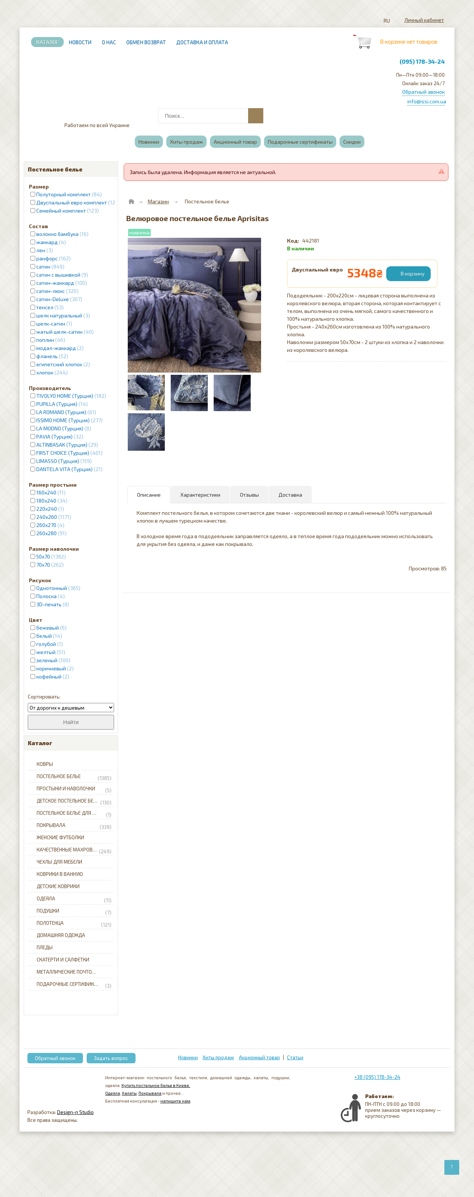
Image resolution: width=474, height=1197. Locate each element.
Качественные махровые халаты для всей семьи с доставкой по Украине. (76, 850)
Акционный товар (235, 142)
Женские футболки (60, 837)
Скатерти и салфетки (63, 960)
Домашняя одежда (61, 935)
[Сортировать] (71, 707)
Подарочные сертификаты (300, 142)
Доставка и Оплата (202, 42)
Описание (149, 494)
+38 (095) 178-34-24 (377, 1077)
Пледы (45, 947)
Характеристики (200, 494)
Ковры (45, 764)
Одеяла (74, 898)
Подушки (74, 911)
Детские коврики (58, 886)
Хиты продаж (186, 142)
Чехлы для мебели (59, 862)
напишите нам (175, 1100)
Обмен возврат (146, 42)
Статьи (295, 1057)
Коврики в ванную (60, 874)
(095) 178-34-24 (422, 61)
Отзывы (249, 494)
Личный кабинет (424, 20)
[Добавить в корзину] (409, 273)
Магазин (158, 201)
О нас (109, 42)
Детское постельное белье (74, 801)
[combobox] (210, 115)
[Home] (131, 201)
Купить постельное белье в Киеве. (155, 1085)
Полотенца (74, 923)
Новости (80, 42)
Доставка (290, 494)
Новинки (148, 142)
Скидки (352, 142)
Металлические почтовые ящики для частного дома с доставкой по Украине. (76, 972)
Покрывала (74, 825)
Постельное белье (74, 776)
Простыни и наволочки (74, 788)
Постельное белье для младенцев (76, 813)
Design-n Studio (75, 1112)
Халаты (129, 1093)
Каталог (47, 42)
